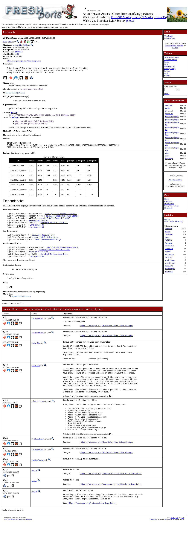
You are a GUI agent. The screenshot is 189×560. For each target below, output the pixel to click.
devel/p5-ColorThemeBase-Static (62, 221)
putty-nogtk (169, 159)
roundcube (168, 105)
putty (167, 156)
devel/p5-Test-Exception (46, 245)
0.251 (5, 42)
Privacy (167, 71)
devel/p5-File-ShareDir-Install (61, 219)
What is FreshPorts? (171, 57)
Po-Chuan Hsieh (37, 329)
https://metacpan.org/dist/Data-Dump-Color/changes (106, 339)
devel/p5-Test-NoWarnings (48, 247)
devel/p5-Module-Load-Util (54, 229)
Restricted (168, 243)
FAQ (166, 64)
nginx (167, 153)
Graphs (167, 219)
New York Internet (170, 45)
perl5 (17, 54)
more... (166, 94)
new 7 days (169, 266)
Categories (168, 201)
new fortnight (170, 269)
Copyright (153, 556)
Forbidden (168, 240)
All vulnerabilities (175, 180)
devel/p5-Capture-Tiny (43, 242)
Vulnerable (169, 249)
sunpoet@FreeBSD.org (21, 45)
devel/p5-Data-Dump (38, 226)
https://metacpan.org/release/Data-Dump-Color (24, 61)
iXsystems (180, 45)
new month (169, 271)
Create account (169, 38)
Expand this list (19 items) (15, 95)
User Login (168, 36)
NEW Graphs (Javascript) (173, 221)
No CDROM (169, 246)
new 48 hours (170, 263)
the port (14, 115)
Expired (168, 251)
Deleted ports (169, 204)
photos (130, 20)
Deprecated (169, 234)
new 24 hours (170, 260)
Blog (166, 73)
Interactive (168, 257)
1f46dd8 (19, 52)
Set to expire (169, 254)
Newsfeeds (168, 208)
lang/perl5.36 (37, 231)
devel (10, 42)
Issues (166, 62)
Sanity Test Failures (171, 206)
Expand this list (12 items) (21, 307)
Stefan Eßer (36, 357)
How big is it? (169, 66)
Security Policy (169, 69)
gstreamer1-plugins (172, 117)
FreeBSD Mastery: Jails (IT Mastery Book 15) (139, 17)
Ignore (167, 237)
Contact (167, 75)
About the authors (170, 60)
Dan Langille (168, 556)
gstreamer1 (169, 111)
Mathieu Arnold (37, 492)
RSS (182, 555)
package (15, 120)
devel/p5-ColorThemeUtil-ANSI (55, 224)
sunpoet (34, 503)
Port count (168, 229)
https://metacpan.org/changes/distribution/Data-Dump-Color (111, 507)
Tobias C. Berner (38, 425)
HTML (173, 555)
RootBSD (175, 48)
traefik (167, 108)
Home (166, 199)
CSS (177, 555)
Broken (167, 231)
